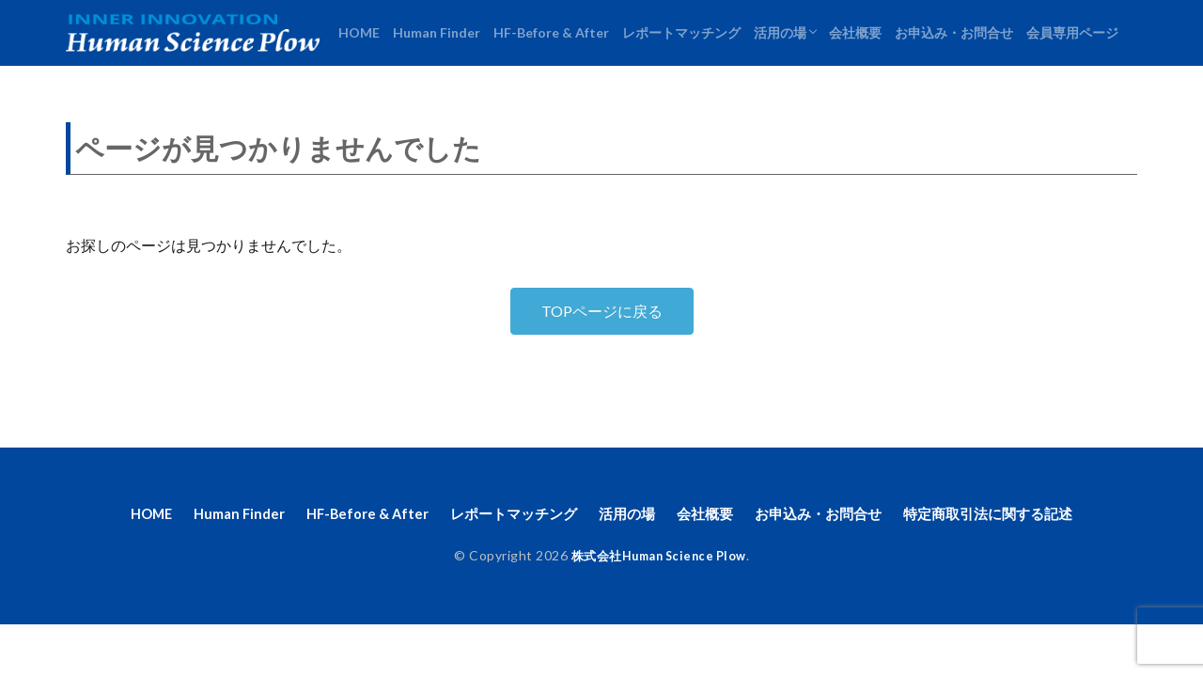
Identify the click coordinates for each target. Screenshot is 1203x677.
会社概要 (855, 32)
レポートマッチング (681, 32)
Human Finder (436, 32)
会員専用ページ (1072, 32)
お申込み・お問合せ (954, 32)
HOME (359, 32)
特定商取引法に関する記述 (1010, 515)
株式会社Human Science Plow (658, 558)
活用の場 (780, 32)
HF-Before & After (551, 32)
